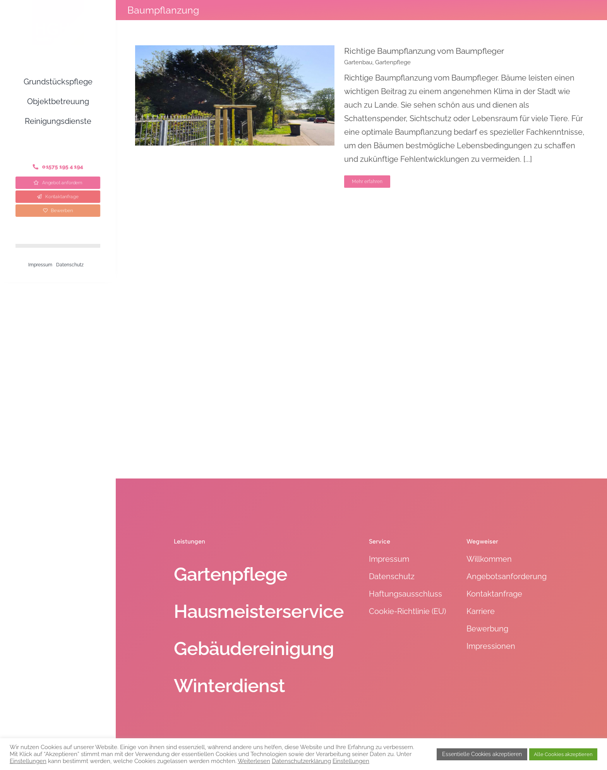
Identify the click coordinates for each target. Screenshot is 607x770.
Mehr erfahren (367, 181)
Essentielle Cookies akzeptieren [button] (482, 754)
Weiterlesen (254, 761)
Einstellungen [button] (28, 761)
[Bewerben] (57, 210)
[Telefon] (58, 166)
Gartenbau (358, 62)
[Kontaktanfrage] (58, 197)
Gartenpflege (393, 62)
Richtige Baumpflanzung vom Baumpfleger (424, 51)
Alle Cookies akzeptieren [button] (563, 754)
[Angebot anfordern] (58, 182)
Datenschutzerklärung (301, 761)
